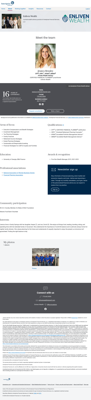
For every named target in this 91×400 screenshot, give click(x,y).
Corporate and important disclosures (21, 384)
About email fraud (78, 384)
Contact (48, 9)
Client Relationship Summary (76, 117)
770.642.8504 (41, 96)
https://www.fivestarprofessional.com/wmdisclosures (15, 343)
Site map (86, 384)
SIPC (40, 393)
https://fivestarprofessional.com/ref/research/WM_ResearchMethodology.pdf (46, 335)
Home (3, 9)
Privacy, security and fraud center (64, 384)
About (10, 9)
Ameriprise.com (7, 384)
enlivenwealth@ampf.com (47, 300)
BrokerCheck (75, 317)
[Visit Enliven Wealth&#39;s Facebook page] (45, 309)
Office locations (51, 304)
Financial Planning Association (13, 175)
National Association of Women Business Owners (19, 173)
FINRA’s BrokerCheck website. (40, 117)
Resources (40, 9)
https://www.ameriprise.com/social (16, 352)
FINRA (35, 393)
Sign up (55, 189)
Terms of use (50, 384)
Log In (88, 9)
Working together (20, 9)
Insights (31, 9)
